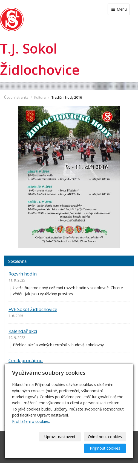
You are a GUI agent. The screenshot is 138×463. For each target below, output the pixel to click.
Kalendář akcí (22, 331)
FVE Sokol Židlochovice (32, 309)
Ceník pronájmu (25, 360)
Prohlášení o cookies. (31, 421)
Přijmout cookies (105, 448)
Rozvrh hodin (22, 274)
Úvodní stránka (16, 97)
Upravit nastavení (59, 436)
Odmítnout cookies (105, 436)
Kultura (40, 97)
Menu (119, 9)
